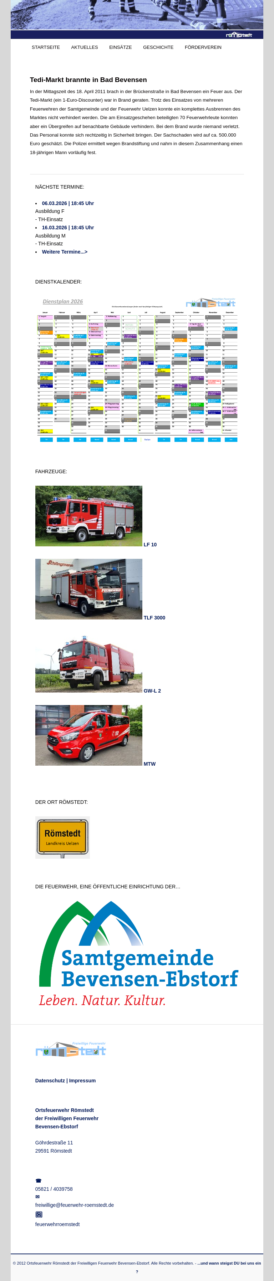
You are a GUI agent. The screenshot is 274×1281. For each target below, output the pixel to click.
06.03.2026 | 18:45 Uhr (68, 203)
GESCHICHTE (158, 47)
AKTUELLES (84, 47)
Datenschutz (50, 1080)
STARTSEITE (46, 47)
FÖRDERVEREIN (203, 47)
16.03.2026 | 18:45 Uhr (68, 227)
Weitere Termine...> (64, 252)
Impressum (82, 1080)
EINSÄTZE (120, 47)
